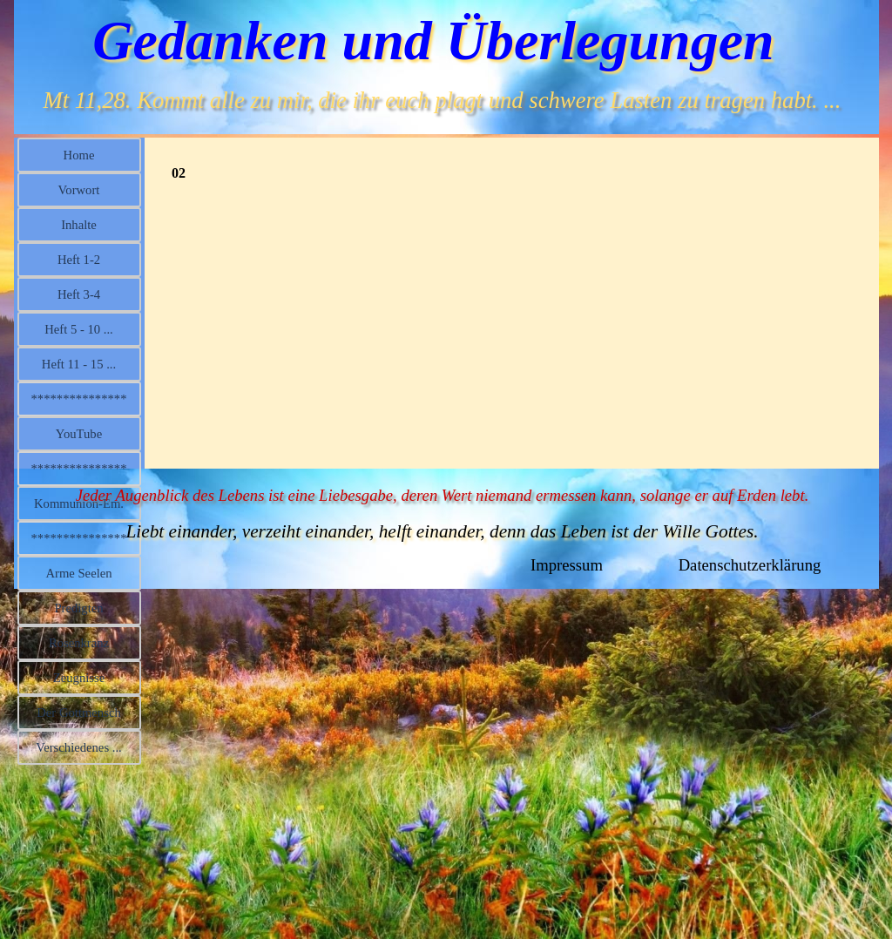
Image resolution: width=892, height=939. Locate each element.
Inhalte (79, 225)
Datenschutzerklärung (750, 565)
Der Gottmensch (78, 712)
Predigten (78, 608)
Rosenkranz (79, 643)
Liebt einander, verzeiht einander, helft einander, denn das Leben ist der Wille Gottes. (441, 531)
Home (79, 155)
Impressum (566, 565)
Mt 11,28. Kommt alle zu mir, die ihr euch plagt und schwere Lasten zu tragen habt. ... (442, 100)
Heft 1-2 (78, 260)
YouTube (79, 434)
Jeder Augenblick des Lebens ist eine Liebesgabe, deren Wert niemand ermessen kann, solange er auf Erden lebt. (442, 495)
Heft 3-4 (78, 294)
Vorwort (79, 190)
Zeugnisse (79, 678)
